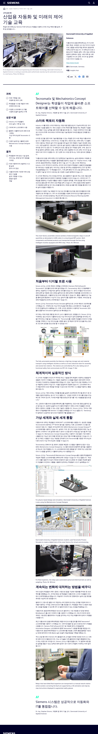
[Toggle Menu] (4, 3)
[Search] (89, 3)
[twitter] (75, 77)
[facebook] (79, 77)
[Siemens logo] (13, 3)
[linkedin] (83, 77)
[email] (87, 77)
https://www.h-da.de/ (72, 63)
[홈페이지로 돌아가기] (4, 9)
